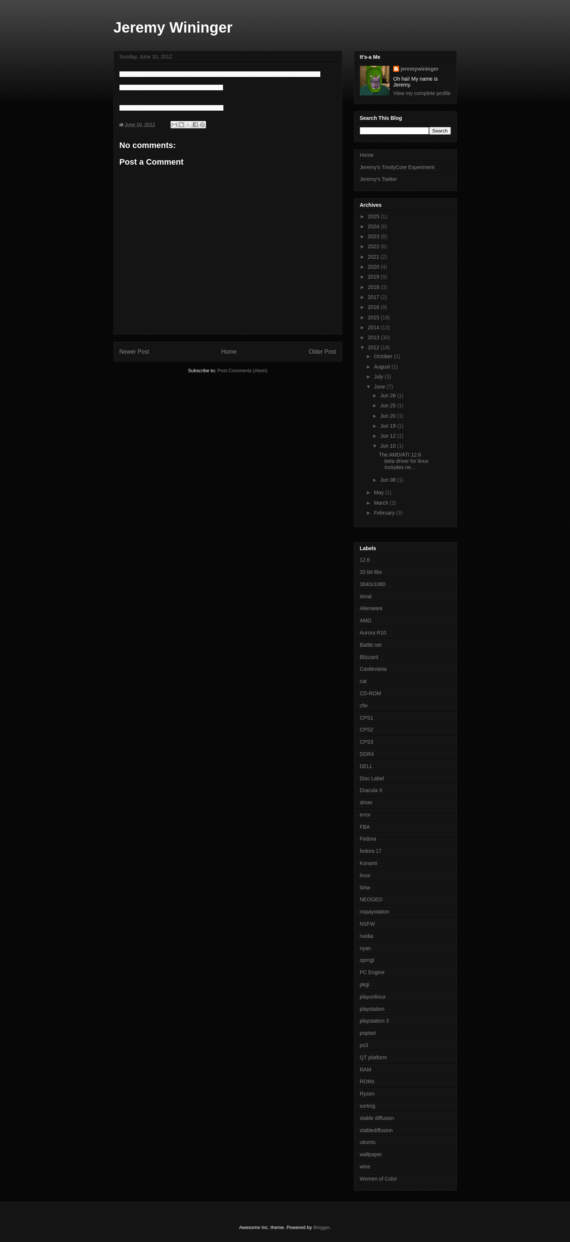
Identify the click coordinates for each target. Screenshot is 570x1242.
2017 (374, 297)
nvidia (367, 936)
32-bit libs (371, 572)
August (382, 367)
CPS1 (367, 718)
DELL (366, 766)
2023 (374, 236)
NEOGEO (371, 899)
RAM (365, 1070)
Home (229, 352)
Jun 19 (388, 426)
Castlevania (373, 669)
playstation (372, 1009)
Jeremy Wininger (173, 27)
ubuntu (368, 1142)
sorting (367, 1106)
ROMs (367, 1081)
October (384, 356)
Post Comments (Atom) (242, 370)
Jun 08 (388, 480)
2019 (374, 277)
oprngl (367, 960)
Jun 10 (388, 446)
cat (363, 681)
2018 (374, 287)
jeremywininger (420, 69)
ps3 (364, 1045)
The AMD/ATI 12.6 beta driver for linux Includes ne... (403, 461)
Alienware (371, 608)
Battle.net (371, 645)
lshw (365, 888)
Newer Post (134, 352)
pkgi (365, 984)
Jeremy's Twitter (378, 179)
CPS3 (367, 742)
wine (365, 1166)
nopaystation (374, 912)
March (382, 503)
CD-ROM (370, 693)
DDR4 (367, 754)
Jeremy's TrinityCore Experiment (397, 167)
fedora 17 (371, 851)
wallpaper (371, 1154)
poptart (368, 1033)
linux (365, 875)
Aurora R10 (373, 633)
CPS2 (367, 730)
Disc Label (372, 778)
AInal (366, 596)
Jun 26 (388, 395)
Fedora (368, 839)
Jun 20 (388, 416)
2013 (374, 337)
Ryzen (367, 1094)
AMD (365, 620)
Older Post (322, 352)
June (380, 387)
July (379, 377)
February (385, 513)
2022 (374, 246)
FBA (365, 827)
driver (366, 802)
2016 (374, 307)
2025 (374, 216)
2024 (374, 226)
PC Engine (372, 972)
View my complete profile (422, 93)
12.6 (365, 560)
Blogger (321, 1227)
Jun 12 (388, 436)
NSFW (367, 924)
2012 (374, 347)
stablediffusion (376, 1130)
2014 (374, 327)
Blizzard (369, 657)
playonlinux (373, 997)
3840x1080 (372, 584)
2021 (374, 257)
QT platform (373, 1057)
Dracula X (371, 790)
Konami (368, 863)
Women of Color (378, 1179)
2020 (374, 267)
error (365, 815)
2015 (374, 317)
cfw (364, 705)
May (379, 492)
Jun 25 (388, 405)
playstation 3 (374, 1021)
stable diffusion (377, 1118)
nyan (365, 948)
